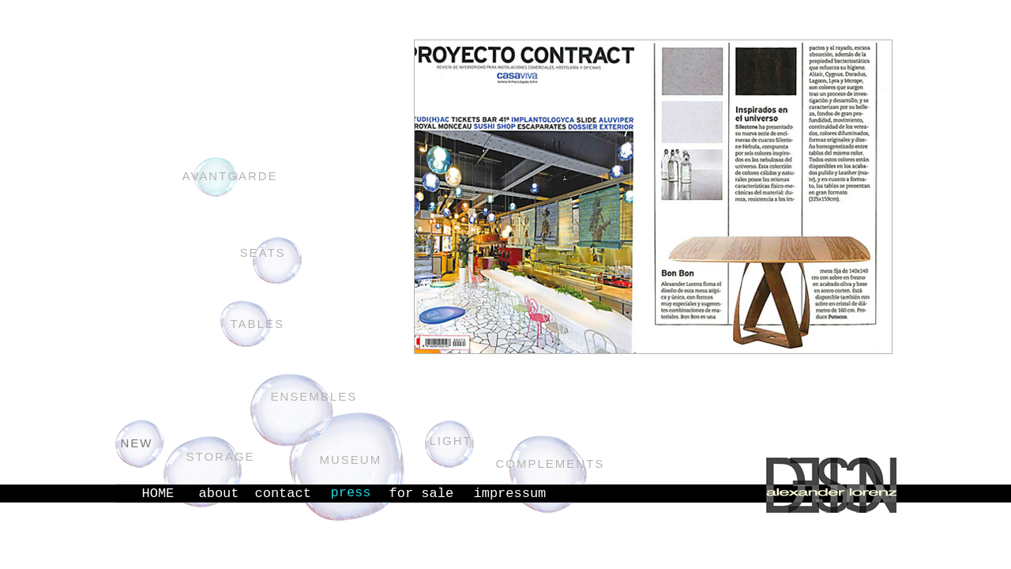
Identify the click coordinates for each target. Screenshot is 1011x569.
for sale (421, 493)
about (219, 493)
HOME (158, 493)
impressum (510, 493)
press (351, 492)
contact (283, 493)
